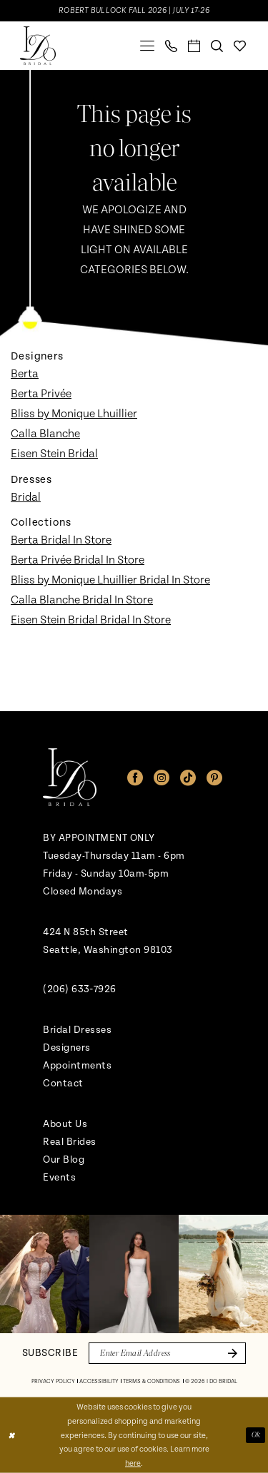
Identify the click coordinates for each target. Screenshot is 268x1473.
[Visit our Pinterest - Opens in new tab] (214, 777)
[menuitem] (147, 45)
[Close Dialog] (11, 1435)
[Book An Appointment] (194, 46)
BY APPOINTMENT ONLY (99, 837)
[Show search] (217, 46)
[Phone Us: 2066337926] (171, 46)
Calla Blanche (45, 433)
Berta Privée (41, 393)
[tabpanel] (44, 1274)
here (133, 1463)
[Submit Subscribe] (230, 1353)
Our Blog (63, 1159)
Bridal (26, 497)
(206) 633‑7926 (79, 989)
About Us (65, 1123)
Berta (25, 373)
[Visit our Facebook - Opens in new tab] (135, 777)
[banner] (38, 45)
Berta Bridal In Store (61, 540)
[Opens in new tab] (44, 1274)
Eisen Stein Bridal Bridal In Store (91, 619)
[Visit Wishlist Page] (240, 46)
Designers (67, 1047)
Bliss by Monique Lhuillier (74, 413)
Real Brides (69, 1141)
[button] (147, 45)
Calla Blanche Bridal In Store (82, 599)
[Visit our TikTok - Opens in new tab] (188, 777)
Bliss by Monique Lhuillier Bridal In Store (110, 580)
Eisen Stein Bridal (54, 453)
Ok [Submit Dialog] (256, 1434)
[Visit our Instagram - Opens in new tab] (161, 777)
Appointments (77, 1065)
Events (59, 1177)
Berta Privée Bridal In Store (77, 560)
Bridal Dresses (77, 1029)
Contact (63, 1083)
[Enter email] (167, 1353)
